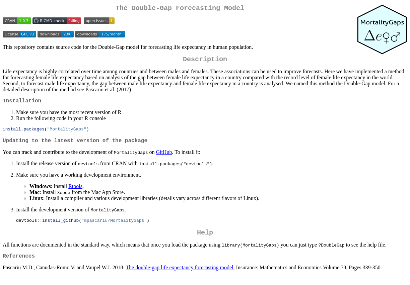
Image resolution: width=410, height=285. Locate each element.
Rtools (75, 192)
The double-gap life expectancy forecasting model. (180, 276)
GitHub (164, 158)
